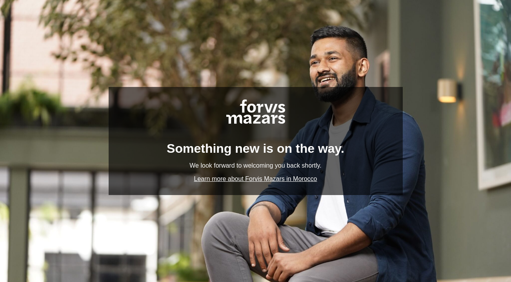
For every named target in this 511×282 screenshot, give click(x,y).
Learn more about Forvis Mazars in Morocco (255, 178)
